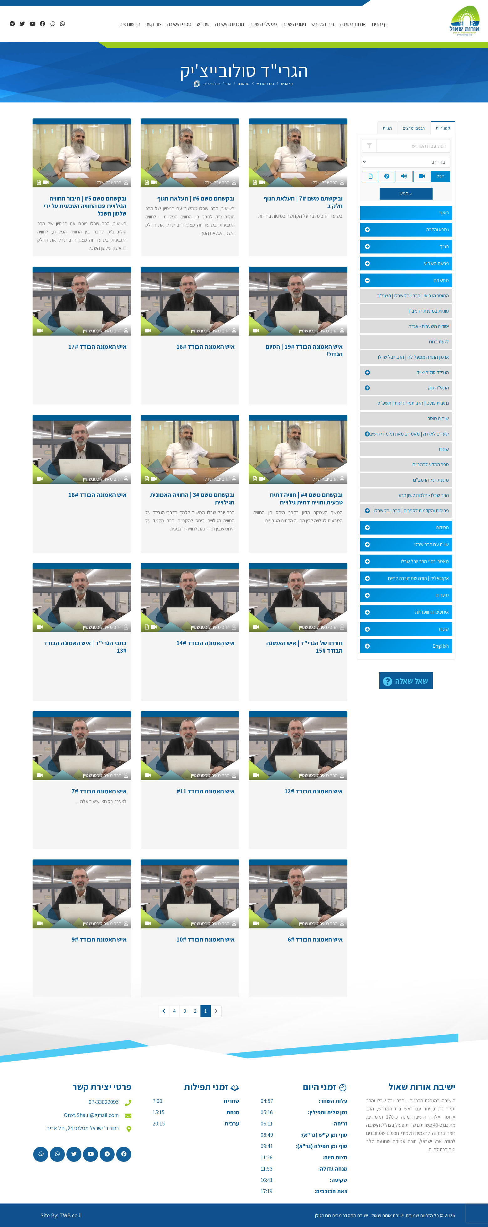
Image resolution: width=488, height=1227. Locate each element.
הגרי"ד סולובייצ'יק (433, 372)
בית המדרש (322, 24)
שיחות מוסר (438, 418)
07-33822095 (104, 1101)
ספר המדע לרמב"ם (431, 464)
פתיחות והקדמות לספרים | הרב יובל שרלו (411, 510)
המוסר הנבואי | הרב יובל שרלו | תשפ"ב (413, 295)
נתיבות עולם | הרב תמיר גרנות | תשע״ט (413, 403)
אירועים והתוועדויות (432, 612)
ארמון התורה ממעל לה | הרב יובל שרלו (413, 357)
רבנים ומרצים (414, 128)
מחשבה (244, 83)
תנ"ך (444, 246)
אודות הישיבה (353, 24)
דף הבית (379, 24)
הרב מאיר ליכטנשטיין (318, 330)
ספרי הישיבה (179, 24)
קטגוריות (443, 128)
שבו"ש (203, 24)
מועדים (442, 595)
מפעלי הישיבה (263, 24)
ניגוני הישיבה (294, 24)
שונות (444, 449)
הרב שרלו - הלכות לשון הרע (423, 495)
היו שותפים (129, 24)
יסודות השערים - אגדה (428, 326)
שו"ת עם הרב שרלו (431, 544)
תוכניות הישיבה (229, 24)
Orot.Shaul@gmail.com (91, 1115)
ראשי (444, 212)
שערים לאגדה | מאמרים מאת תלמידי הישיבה (407, 434)
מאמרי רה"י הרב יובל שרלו (425, 561)
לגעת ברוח (439, 341)
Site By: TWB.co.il (61, 1215)
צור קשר (154, 24)
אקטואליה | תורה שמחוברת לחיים (418, 578)
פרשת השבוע (436, 263)
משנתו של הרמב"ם (431, 480)
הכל (440, 176)
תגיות (387, 128)
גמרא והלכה (437, 229)
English (441, 646)
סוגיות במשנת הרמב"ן (429, 311)
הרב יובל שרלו (325, 182)
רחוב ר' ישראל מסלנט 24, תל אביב (83, 1128)
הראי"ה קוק (438, 387)
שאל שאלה (411, 681)
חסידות (442, 527)
